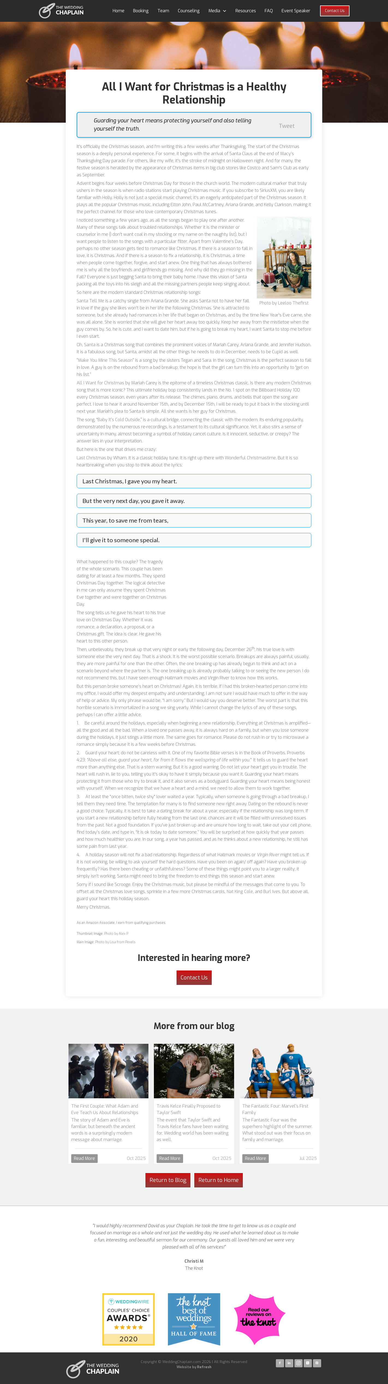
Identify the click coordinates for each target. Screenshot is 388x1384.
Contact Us (335, 10)
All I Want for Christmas (100, 383)
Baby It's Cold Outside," (120, 420)
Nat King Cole (239, 891)
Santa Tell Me (90, 301)
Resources (245, 11)
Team (163, 11)
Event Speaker (296, 11)
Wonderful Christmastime (250, 458)
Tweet (287, 126)
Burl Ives (271, 891)
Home (118, 11)
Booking (141, 11)
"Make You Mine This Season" (105, 360)
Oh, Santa (86, 345)
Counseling (189, 11)
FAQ (269, 11)
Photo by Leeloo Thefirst (284, 303)
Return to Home (218, 1180)
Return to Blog (168, 1180)
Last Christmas (91, 458)
